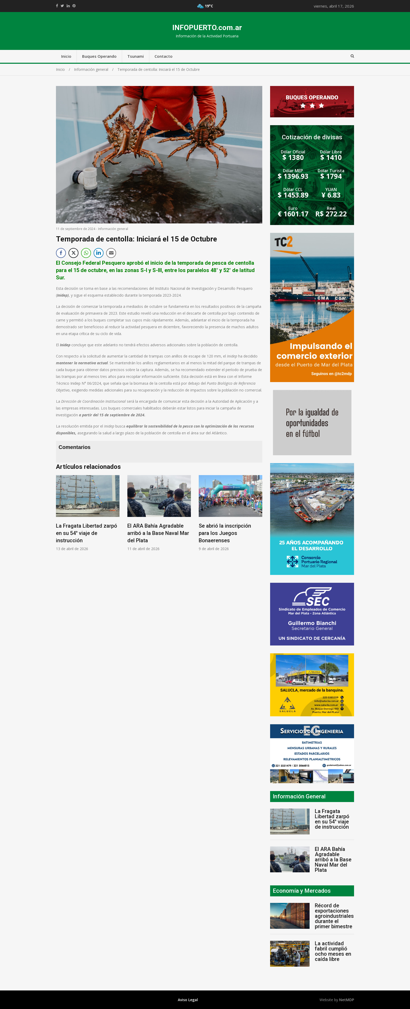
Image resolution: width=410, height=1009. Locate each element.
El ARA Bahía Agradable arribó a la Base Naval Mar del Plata (158, 533)
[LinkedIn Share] (99, 253)
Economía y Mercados (302, 890)
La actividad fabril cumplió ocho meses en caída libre (333, 951)
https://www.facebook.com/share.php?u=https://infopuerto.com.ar (57, 6)
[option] (87, 513)
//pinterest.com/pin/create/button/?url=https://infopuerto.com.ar (74, 6)
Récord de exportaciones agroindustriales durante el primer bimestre (334, 916)
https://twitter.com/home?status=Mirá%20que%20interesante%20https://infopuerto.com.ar (62, 6)
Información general (113, 229)
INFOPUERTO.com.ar (207, 27)
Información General (299, 796)
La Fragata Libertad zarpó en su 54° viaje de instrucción (86, 533)
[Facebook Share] (61, 253)
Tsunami (135, 56)
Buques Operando (99, 56)
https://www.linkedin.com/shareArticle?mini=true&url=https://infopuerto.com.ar (68, 6)
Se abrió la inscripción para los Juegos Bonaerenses (225, 533)
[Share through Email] (111, 253)
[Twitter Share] (73, 253)
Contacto (164, 56)
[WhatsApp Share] (86, 253)
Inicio (66, 56)
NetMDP (346, 999)
